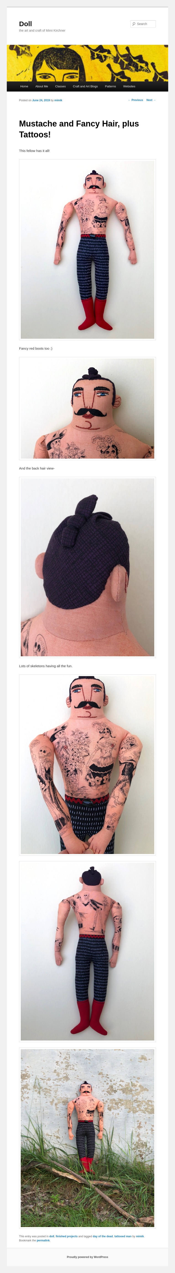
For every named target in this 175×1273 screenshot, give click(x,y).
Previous (135, 100)
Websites (129, 86)
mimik (58, 100)
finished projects (67, 1236)
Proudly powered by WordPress (87, 1257)
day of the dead (103, 1236)
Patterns (110, 86)
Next (151, 100)
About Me (41, 86)
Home (24, 86)
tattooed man (122, 1236)
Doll (25, 24)
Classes (60, 86)
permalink (43, 1240)
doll (51, 1236)
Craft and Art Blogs (85, 86)
